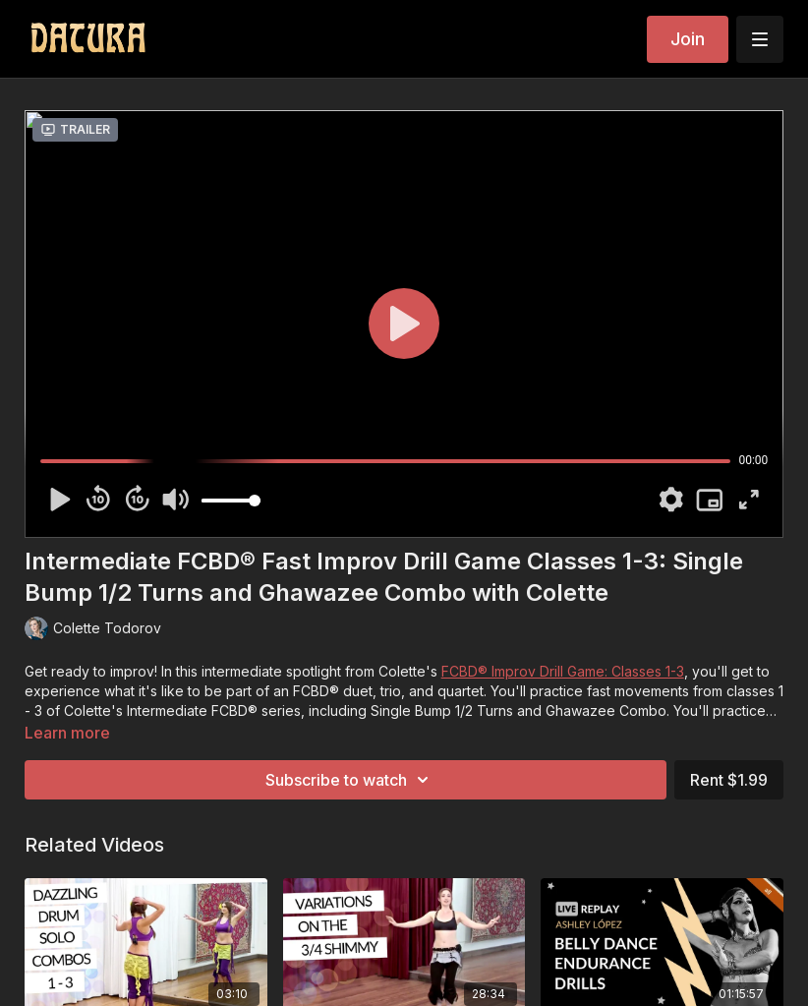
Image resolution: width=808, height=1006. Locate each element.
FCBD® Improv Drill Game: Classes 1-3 (562, 671)
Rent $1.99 (729, 780)
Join (687, 39)
